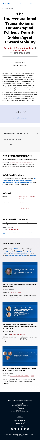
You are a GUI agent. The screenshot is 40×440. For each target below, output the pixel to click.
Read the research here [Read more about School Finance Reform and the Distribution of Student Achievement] (9, 232)
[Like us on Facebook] (25, 429)
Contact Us (20, 403)
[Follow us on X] (12, 429)
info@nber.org (19, 410)
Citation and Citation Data (12, 139)
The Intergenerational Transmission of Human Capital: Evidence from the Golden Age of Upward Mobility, (19, 180)
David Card (9, 48)
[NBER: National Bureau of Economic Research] (13, 4)
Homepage (20, 416)
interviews (33, 255)
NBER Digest (20, 252)
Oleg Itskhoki (14, 375)
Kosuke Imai (22, 334)
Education (21, 198)
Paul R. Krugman (24, 375)
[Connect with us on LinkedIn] (15, 429)
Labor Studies (22, 202)
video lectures (22, 255)
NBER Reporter (9, 252)
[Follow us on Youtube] (28, 429)
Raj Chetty (13, 334)
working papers (14, 248)
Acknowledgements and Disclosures (15, 133)
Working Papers (8, 8)
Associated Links (8, 145)
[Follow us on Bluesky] (18, 429)
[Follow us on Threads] (22, 429)
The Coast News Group (14, 229)
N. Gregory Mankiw (15, 292)
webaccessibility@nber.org (20, 411)
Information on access (20, 118)
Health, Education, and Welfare (27, 196)
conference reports (12, 255)
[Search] (31, 3)
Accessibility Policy (20, 420)
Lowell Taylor (20, 50)
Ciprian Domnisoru (25, 48)
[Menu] (35, 3)
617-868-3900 (20, 408)
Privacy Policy (20, 423)
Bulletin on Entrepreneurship (20, 253)
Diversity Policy (20, 422)
